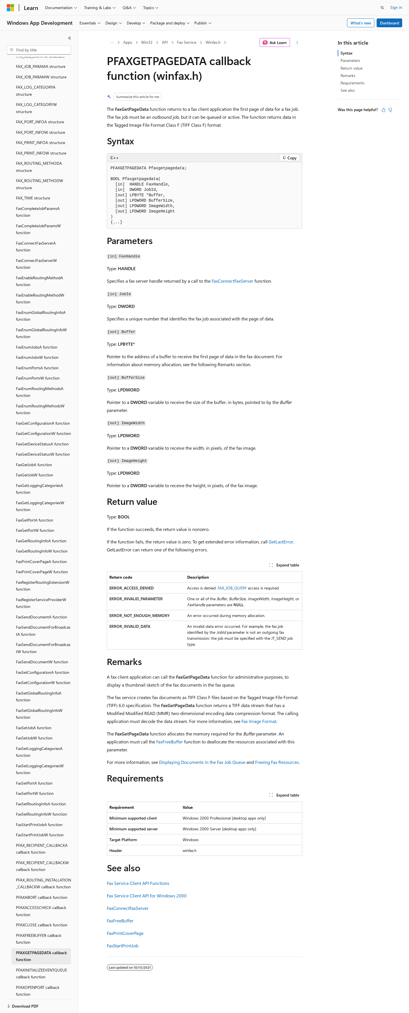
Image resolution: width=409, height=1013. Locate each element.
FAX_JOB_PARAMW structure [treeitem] (41, 57)
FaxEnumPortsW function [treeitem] (38, 358)
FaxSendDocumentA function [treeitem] (41, 597)
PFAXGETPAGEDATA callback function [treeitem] (41, 936)
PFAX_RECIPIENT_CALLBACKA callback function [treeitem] (42, 829)
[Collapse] (70, 38)
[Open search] (382, 8)
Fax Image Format (258, 721)
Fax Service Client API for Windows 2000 (147, 896)
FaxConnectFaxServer (232, 281)
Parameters (350, 60)
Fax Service (186, 42)
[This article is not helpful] (390, 110)
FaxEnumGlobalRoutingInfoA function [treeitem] (41, 296)
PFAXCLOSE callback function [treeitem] (41, 905)
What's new (360, 23)
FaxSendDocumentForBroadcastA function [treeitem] (43, 611)
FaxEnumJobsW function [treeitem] (37, 337)
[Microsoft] (10, 7)
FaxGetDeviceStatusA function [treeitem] (42, 424)
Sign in (396, 7)
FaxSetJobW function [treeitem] (34, 718)
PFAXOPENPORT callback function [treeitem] (37, 971)
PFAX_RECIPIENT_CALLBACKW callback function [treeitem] (42, 846)
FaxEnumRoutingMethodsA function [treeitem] (39, 372)
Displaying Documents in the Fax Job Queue (202, 762)
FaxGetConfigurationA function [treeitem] (43, 403)
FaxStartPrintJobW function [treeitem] (40, 815)
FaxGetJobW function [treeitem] (34, 455)
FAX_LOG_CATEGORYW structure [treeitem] (36, 88)
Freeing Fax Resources (277, 762)
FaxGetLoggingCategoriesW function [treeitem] (40, 486)
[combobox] (39, 50)
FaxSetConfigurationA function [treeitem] (42, 652)
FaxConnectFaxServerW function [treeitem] (36, 244)
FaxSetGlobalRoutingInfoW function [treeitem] (39, 694)
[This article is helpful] (383, 110)
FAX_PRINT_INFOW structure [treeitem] (41, 133)
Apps (127, 42)
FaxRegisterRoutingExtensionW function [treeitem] (42, 566)
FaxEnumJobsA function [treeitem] (36, 327)
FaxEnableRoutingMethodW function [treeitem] (40, 279)
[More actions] (297, 42)
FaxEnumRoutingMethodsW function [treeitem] (40, 389)
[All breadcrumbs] (112, 42)
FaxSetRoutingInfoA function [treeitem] (41, 784)
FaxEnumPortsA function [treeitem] (37, 348)
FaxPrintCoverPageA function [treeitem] (41, 542)
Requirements (352, 83)
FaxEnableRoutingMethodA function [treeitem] (39, 261)
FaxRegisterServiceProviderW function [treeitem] (41, 583)
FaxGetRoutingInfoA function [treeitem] (41, 521)
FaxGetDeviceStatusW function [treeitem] (43, 434)
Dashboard (389, 23)
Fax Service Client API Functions (138, 883)
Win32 (147, 42)
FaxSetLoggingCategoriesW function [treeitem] (40, 749)
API (165, 42)
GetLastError (281, 542)
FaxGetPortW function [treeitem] (35, 510)
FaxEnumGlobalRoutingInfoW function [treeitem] (41, 313)
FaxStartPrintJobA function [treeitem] (39, 805)
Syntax (346, 53)
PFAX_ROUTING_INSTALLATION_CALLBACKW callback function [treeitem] (43, 864)
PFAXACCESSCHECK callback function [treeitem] (41, 891)
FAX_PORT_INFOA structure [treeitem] (40, 102)
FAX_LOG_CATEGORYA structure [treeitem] (35, 71)
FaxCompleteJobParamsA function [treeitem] (38, 192)
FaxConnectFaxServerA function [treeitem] (36, 227)
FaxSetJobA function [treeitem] (33, 708)
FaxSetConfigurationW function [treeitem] (43, 663)
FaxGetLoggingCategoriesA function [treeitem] (39, 469)
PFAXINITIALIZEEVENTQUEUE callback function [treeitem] (41, 954)
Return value (351, 68)
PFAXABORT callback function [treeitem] (41, 877)
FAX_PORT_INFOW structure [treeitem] (40, 112)
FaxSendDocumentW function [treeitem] (42, 642)
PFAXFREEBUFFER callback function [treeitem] (38, 919)
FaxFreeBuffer (169, 742)
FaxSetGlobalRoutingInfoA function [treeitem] (38, 677)
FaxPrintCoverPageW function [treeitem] (42, 552)
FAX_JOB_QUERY (232, 588)
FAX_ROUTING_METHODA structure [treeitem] (39, 147)
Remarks (348, 75)
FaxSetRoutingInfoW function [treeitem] (41, 794)
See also (348, 90)
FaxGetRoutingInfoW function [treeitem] (42, 531)
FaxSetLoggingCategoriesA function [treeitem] (39, 732)
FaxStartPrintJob (122, 946)
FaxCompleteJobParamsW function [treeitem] (38, 209)
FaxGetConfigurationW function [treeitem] (43, 413)
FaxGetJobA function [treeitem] (34, 445)
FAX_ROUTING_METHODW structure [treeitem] (39, 164)
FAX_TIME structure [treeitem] (33, 178)
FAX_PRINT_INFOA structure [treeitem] (40, 123)
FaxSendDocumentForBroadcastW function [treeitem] (43, 628)
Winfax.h (213, 42)
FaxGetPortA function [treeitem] (34, 500)
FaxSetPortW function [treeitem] (35, 773)
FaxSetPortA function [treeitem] (34, 763)
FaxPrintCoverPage (125, 933)
